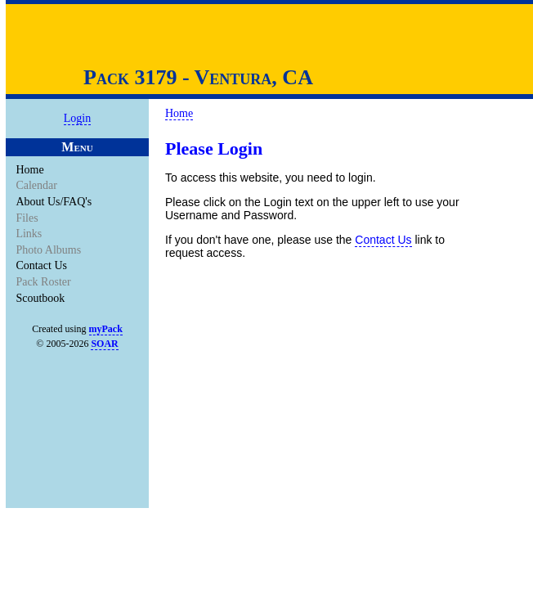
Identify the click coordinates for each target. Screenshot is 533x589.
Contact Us (42, 265)
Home (30, 170)
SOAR (104, 343)
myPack (106, 329)
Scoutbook (41, 298)
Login (77, 118)
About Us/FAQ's (55, 202)
